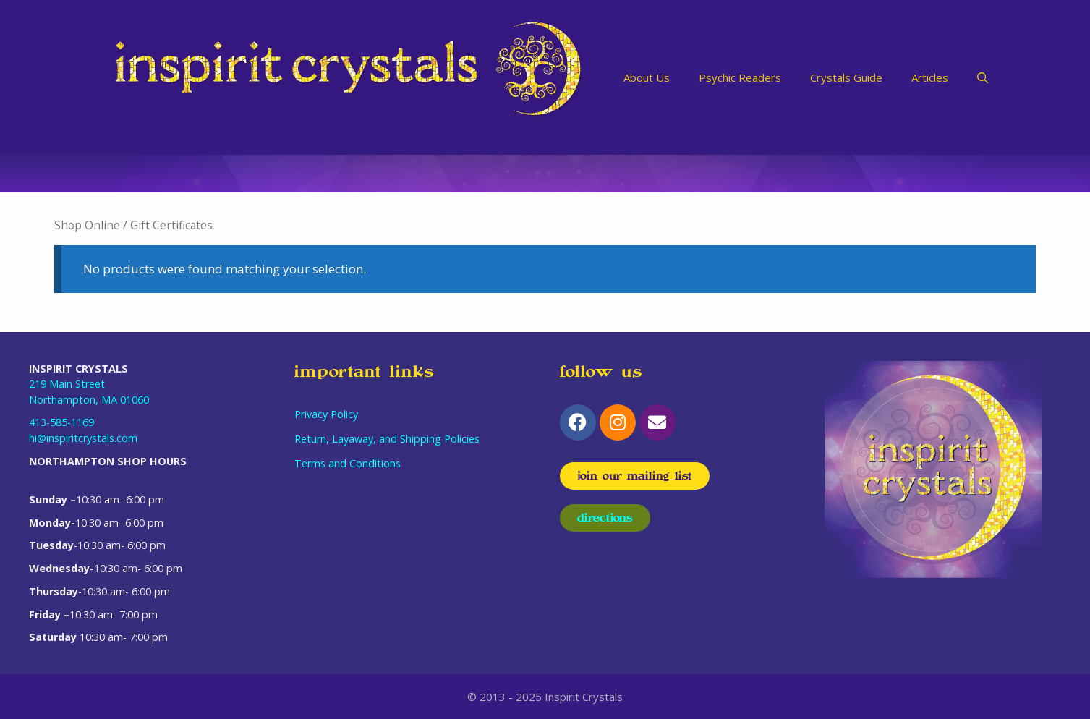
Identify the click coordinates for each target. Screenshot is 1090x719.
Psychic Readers (740, 77)
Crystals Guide (846, 77)
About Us (646, 77)
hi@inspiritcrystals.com (83, 438)
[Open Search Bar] (982, 77)
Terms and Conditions (347, 463)
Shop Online (87, 225)
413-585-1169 (61, 422)
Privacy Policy (326, 414)
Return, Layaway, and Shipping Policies (387, 439)
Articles (929, 77)
